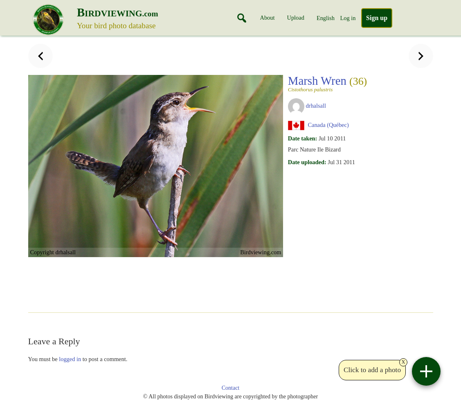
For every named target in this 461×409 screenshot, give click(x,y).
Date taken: (302, 138)
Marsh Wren (327, 83)
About (267, 17)
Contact (231, 388)
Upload (295, 17)
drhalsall (316, 105)
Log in (347, 18)
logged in (70, 359)
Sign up (376, 17)
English (326, 18)
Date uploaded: (307, 162)
